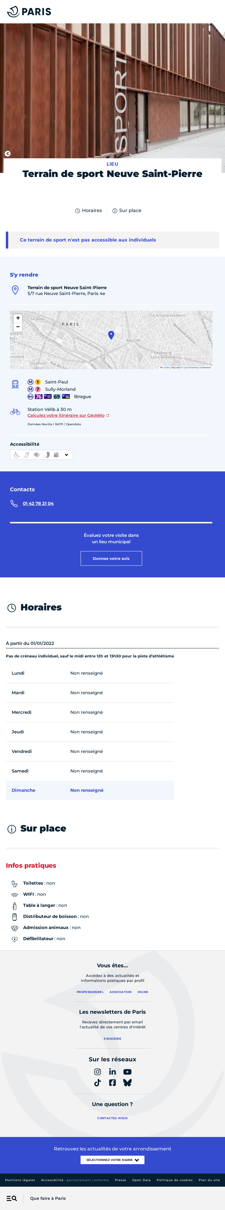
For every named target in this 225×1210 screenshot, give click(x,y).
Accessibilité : (75, 1180)
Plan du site (209, 1180)
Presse (120, 1180)
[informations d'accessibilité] (41, 455)
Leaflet (165, 367)
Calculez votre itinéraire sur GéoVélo (66, 415)
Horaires (88, 211)
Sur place (127, 211)
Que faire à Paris (48, 1198)
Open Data (141, 1180)
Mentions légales (20, 1180)
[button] (111, 335)
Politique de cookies (175, 1180)
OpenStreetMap (191, 367)
